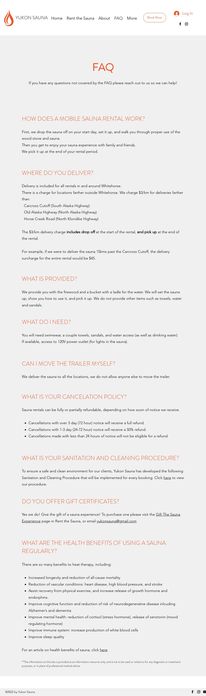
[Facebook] (180, 24)
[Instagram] (186, 24)
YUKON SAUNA (32, 17)
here (167, 477)
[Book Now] (154, 17)
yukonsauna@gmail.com (117, 521)
